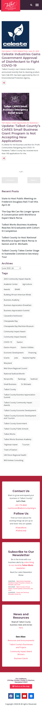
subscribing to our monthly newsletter (21, 565)
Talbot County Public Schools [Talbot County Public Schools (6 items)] (16, 429)
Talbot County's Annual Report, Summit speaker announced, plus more (20, 588)
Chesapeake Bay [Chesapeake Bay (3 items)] (11, 321)
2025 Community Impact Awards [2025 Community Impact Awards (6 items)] (17, 279)
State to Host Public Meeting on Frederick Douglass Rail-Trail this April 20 (20, 201)
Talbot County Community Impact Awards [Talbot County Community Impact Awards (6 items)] (18, 403)
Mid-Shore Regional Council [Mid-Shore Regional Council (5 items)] (15, 368)
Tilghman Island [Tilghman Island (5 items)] (10, 444)
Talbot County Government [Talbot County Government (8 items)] (15, 423)
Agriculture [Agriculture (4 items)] (27, 284)
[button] (37, 5)
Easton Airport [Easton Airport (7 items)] (10, 347)
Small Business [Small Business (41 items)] (10, 384)
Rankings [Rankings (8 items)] (22, 379)
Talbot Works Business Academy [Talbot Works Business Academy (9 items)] (17, 439)
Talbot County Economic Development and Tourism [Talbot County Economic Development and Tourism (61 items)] (20, 417)
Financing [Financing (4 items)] (32, 352)
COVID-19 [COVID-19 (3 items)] (8, 342)
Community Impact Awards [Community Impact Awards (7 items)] (15, 337)
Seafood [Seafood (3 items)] (33, 379)
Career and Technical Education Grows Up (18, 593)
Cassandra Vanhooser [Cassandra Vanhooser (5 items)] (13, 316)
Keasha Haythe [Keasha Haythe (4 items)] (29, 358)
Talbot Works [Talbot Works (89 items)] (9, 434)
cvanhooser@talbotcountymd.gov (22, 508)
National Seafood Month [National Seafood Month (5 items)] (14, 373)
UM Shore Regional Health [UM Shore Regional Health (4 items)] (15, 455)
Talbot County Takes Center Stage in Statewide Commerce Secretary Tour (20, 253)
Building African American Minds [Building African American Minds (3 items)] (17, 294)
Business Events (21, 658)
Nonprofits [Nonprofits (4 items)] (8, 379)
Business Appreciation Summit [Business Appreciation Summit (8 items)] (16, 310)
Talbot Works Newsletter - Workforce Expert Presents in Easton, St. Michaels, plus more (20, 583)
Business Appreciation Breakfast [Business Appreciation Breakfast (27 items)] (17, 305)
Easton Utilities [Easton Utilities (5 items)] (27, 347)
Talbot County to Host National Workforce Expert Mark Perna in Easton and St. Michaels (19, 240)
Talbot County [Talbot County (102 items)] (10, 389)
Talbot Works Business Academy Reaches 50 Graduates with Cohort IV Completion (21, 227)
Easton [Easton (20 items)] (20, 342)
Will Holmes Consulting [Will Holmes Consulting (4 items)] (13, 460)
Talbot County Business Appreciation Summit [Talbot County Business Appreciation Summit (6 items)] (19, 396)
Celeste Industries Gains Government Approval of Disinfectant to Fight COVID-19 (21, 59)
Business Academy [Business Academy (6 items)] (11, 300)
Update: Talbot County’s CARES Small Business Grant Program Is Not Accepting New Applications (21, 133)
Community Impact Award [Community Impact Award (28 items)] (14, 331)
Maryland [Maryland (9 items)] (8, 363)
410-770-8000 (21, 505)
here (21, 627)
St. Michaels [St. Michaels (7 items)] (26, 384)
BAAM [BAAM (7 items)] (17, 289)
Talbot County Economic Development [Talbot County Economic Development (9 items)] (20, 410)
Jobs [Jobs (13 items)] (16, 358)
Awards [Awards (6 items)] (7, 289)
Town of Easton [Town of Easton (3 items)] (10, 450)
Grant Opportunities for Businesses (25, 123)
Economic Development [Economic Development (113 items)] (14, 352)
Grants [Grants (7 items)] (7, 358)
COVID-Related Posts (20, 51)
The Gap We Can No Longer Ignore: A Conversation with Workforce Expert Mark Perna (21, 214)
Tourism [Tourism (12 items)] (25, 444)
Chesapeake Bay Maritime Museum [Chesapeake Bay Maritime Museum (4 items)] (19, 326)
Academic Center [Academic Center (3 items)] (11, 284)
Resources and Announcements (21, 640)
